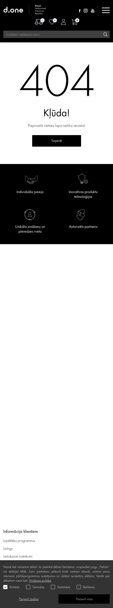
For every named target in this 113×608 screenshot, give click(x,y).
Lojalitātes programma (19, 540)
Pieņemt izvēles (28, 599)
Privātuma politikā (40, 580)
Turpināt (56, 140)
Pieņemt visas (84, 599)
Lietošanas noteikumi (17, 556)
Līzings (8, 548)
